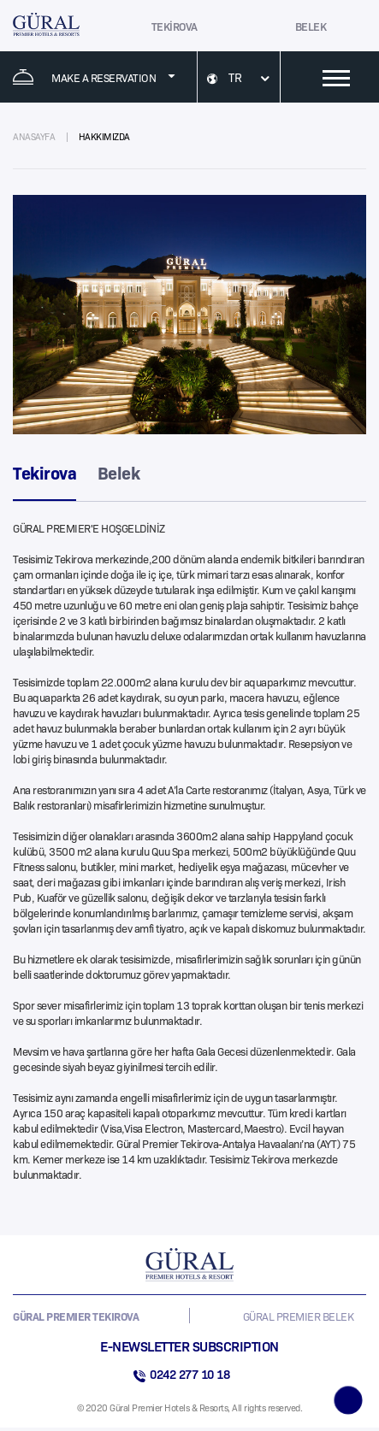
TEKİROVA (174, 25)
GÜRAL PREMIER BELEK (298, 1315)
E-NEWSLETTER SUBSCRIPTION (189, 1345)
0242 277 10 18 (189, 1373)
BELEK (311, 25)
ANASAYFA (34, 136)
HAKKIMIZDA (104, 136)
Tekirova (44, 472)
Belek (119, 472)
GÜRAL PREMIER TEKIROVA (76, 1315)
